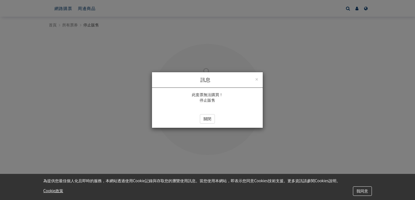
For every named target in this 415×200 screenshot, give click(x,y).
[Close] (257, 79)
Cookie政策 (53, 190)
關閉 (207, 118)
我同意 (362, 191)
